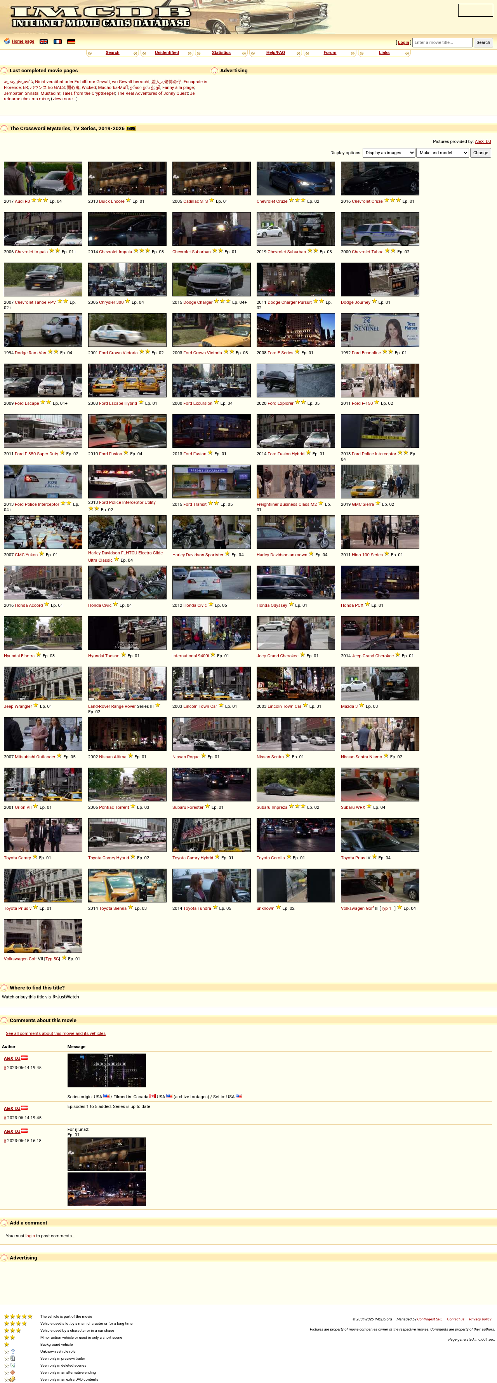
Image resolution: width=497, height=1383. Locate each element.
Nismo (375, 756)
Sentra (277, 756)
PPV (51, 302)
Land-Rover (99, 706)
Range (117, 706)
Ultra (92, 560)
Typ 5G (52, 958)
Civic (106, 605)
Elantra (28, 655)
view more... (64, 98)
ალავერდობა (18, 81)
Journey (362, 302)
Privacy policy (480, 1319)
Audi (19, 201)
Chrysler (107, 302)
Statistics (221, 52)
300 (119, 302)
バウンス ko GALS (47, 87)
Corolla (278, 857)
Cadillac (191, 201)
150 (369, 403)
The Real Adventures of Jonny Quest (152, 93)
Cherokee (289, 655)
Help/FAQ (275, 52)
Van (42, 352)
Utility (149, 502)
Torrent (122, 807)
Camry (24, 857)
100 (366, 554)
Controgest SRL (429, 1319)
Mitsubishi (25, 756)
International (184, 655)
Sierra (368, 504)
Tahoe (378, 251)
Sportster (214, 554)
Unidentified (167, 52)
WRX (360, 807)
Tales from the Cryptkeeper (89, 93)
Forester (195, 807)
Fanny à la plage (178, 87)
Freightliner (268, 504)
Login (403, 42)
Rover (130, 706)
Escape (32, 403)
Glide (158, 553)
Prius (360, 857)
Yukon (32, 554)
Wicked (89, 87)
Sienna (120, 908)
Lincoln (190, 706)
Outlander (46, 756)
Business (288, 504)
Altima (120, 756)
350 (32, 453)
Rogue (193, 756)
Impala (41, 251)
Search (112, 52)
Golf (370, 908)
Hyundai (12, 655)
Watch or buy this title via (40, 997)
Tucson (112, 655)
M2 (314, 504)
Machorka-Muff (113, 87)
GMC (356, 504)
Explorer (286, 403)
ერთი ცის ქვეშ (145, 87)
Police (368, 453)
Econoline (371, 352)
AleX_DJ (483, 141)
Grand (273, 655)
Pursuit (305, 302)
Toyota (10, 857)
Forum (330, 52)
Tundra (204, 908)
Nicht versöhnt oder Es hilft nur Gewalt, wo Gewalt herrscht (92, 81)
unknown (299, 554)
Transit (200, 504)
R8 (27, 201)
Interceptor (385, 453)
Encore (118, 201)
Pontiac (106, 807)
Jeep (261, 655)
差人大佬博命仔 (166, 81)
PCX (359, 605)
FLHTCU (129, 553)
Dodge (189, 302)
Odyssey (279, 605)
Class (304, 504)
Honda (21, 605)
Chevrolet (266, 201)
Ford (103, 352)
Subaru (179, 807)
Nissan (106, 756)
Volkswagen (353, 908)
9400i (203, 655)
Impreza (279, 807)
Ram (33, 352)
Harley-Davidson (104, 553)
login (30, 1235)
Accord (36, 605)
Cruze (282, 201)
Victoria (130, 352)
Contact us (455, 1319)
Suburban (201, 251)
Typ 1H (387, 908)
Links (384, 52)
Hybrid (130, 403)
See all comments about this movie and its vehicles (56, 1033)
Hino (356, 554)
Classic (105, 560)
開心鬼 (73, 87)
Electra (145, 553)
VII (28, 807)
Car (213, 706)
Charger (205, 302)
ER (25, 87)
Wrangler (23, 706)
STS (204, 201)
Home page (23, 41)
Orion (20, 807)
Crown (115, 352)
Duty (53, 453)
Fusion (115, 453)
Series (287, 352)
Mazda (347, 706)
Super (42, 453)
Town (203, 706)
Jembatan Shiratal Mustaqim (32, 93)
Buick (104, 201)
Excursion (202, 403)
